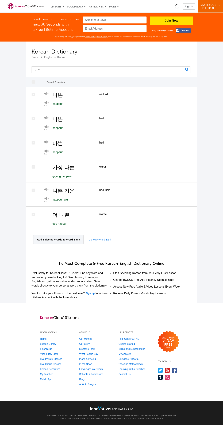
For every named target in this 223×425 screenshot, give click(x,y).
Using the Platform (128, 359)
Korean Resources (50, 369)
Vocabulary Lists (49, 354)
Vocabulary (75, 6)
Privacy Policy (102, 37)
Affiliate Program (88, 384)
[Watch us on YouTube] (167, 370)
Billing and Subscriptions (131, 349)
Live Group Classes (50, 364)
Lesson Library (48, 343)
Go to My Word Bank (100, 239)
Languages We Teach (91, 369)
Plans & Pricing (87, 359)
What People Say (88, 354)
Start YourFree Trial (211, 6)
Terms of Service (147, 419)
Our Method (85, 338)
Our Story (84, 343)
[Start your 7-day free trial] (168, 341)
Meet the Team (87, 349)
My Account (124, 354)
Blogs (82, 379)
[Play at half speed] (46, 103)
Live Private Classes (51, 359)
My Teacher (96, 6)
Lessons (56, 6)
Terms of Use (90, 37)
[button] (177, 6)
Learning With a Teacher (131, 369)
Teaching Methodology (130, 364)
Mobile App (46, 379)
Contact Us (124, 374)
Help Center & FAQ (128, 338)
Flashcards (46, 349)
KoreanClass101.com (133, 415)
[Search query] (111, 69)
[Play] (46, 94)
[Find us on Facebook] (174, 370)
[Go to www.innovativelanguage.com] (111, 408)
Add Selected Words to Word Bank (58, 239)
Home (43, 338)
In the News (85, 364)
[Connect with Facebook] (183, 30)
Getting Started (126, 343)
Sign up (90, 293)
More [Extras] (112, 6)
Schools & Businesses (91, 374)
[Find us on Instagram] (167, 377)
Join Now (171, 20)
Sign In (189, 6)
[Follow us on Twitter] (160, 370)
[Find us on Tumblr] (160, 377)
